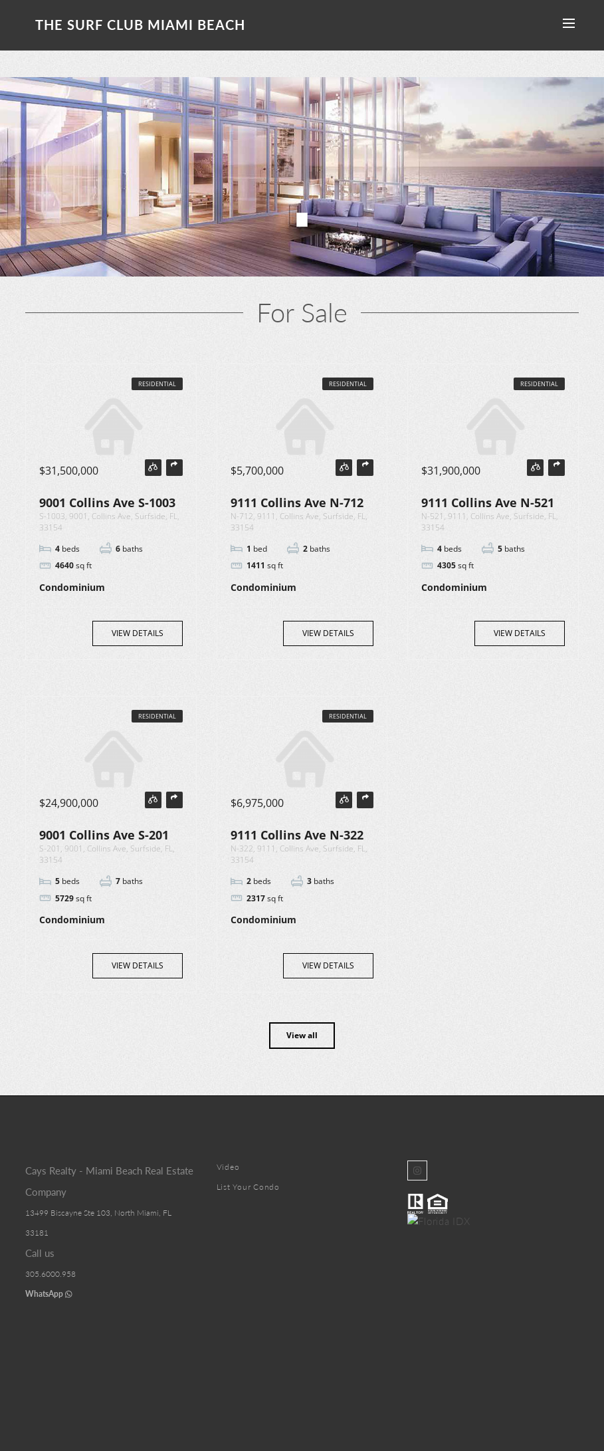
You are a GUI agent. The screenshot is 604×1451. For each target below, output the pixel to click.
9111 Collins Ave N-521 (487, 502)
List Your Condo (248, 1187)
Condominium (72, 587)
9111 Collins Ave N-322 (297, 835)
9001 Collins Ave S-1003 (107, 502)
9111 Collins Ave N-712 (297, 502)
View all (302, 1035)
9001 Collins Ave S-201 (104, 835)
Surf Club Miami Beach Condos (298, 1371)
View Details (137, 633)
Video (228, 1167)
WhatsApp (48, 1294)
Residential (157, 384)
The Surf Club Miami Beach (140, 25)
